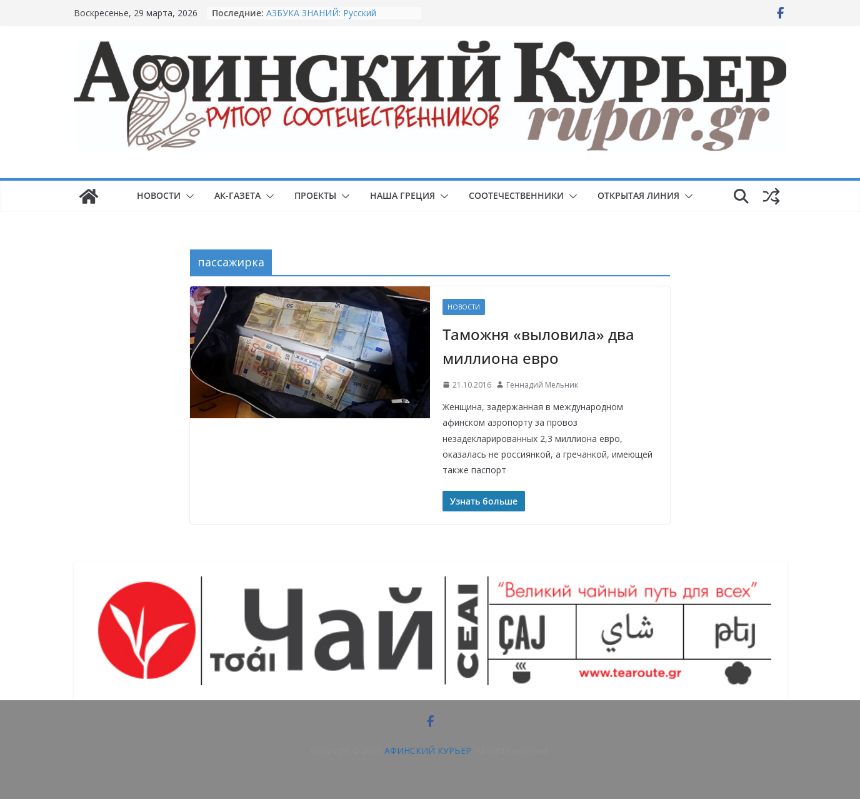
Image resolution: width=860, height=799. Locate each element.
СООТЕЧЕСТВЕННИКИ (516, 195)
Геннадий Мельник (542, 384)
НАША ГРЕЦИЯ (402, 195)
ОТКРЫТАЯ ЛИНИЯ (638, 195)
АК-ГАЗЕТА (237, 195)
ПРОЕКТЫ (315, 195)
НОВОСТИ (159, 195)
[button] (187, 196)
